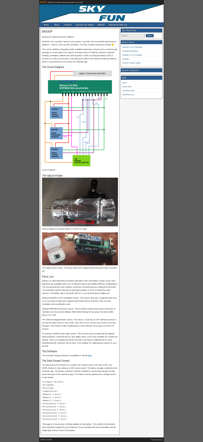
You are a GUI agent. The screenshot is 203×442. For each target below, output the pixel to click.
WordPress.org (127, 95)
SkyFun (43, 2)
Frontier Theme (156, 440)
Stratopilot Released (129, 51)
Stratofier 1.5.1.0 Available (132, 55)
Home (46, 25)
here (90, 355)
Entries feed (126, 87)
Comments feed (128, 91)
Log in (124, 83)
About (56, 25)
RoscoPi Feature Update (131, 63)
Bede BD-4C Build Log (118, 25)
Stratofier (68, 25)
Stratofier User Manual (85, 25)
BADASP (101, 25)
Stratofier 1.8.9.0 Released (132, 47)
